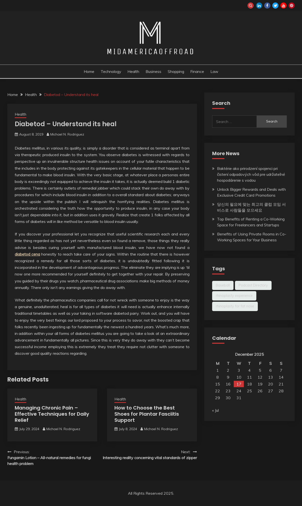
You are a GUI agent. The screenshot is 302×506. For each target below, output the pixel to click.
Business (153, 71)
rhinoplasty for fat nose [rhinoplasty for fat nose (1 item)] (235, 306)
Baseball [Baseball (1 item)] (223, 285)
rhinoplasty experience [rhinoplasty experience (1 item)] (234, 295)
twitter (275, 5)
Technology (111, 71)
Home (89, 71)
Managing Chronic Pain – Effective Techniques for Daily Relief (52, 414)
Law (214, 71)
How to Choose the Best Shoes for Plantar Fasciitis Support (146, 414)
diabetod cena (27, 254)
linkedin (259, 5)
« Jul (215, 410)
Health (133, 71)
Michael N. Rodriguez (67, 134)
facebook (267, 5)
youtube (283, 5)
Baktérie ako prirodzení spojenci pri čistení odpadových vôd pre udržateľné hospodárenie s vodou (251, 174)
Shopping (176, 71)
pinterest (291, 5)
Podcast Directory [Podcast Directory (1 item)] (253, 285)
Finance (197, 71)
